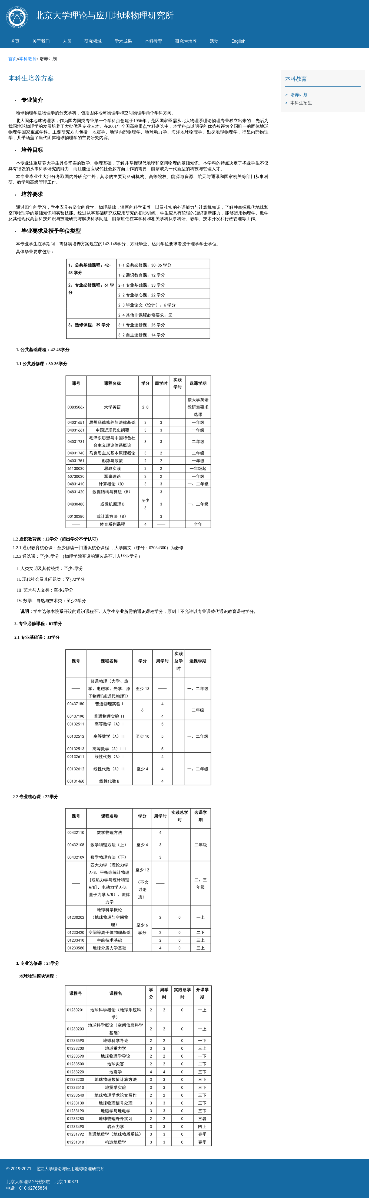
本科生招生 (301, 102)
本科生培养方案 (31, 78)
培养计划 (299, 94)
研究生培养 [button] (186, 41)
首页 (15, 41)
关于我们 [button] (41, 41)
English (238, 41)
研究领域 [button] (93, 41)
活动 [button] (214, 41)
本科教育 (27, 58)
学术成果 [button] (123, 41)
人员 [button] (67, 41)
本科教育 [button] (153, 41)
